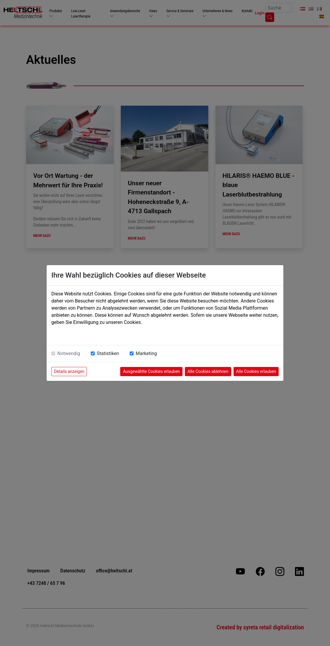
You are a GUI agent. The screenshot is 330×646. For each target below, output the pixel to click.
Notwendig (68, 353)
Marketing (146, 353)
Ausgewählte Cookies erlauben (151, 371)
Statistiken (108, 353)
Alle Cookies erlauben (256, 371)
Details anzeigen (69, 371)
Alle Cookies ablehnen (208, 371)
